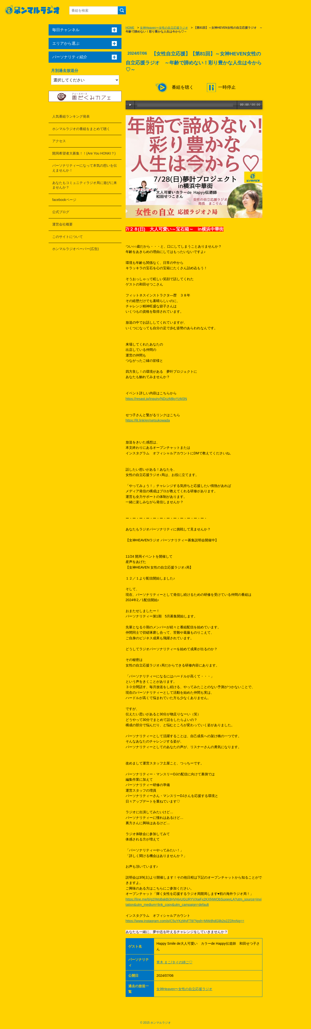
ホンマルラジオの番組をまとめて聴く (81, 129)
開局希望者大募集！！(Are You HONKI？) (84, 153)
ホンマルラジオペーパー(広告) (75, 249)
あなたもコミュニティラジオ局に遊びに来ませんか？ (84, 185)
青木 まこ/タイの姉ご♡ (174, 962)
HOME (130, 27)
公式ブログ (60, 212)
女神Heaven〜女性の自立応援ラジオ (164, 27)
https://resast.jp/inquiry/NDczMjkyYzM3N (156, 399)
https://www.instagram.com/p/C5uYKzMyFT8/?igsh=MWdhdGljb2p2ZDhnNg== (185, 921)
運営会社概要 (62, 224)
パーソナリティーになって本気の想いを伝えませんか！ (84, 168)
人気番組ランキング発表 (71, 116)
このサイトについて (67, 237)
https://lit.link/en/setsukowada (148, 420)
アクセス (59, 141)
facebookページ (64, 200)
